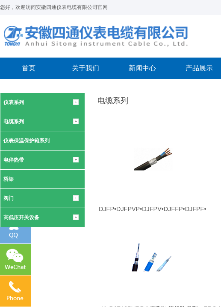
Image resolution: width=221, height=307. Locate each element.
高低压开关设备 (21, 217)
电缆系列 (13, 122)
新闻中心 (142, 68)
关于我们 (85, 68)
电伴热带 (13, 160)
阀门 (8, 198)
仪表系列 (13, 102)
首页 (28, 68)
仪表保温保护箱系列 (26, 141)
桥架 (8, 179)
